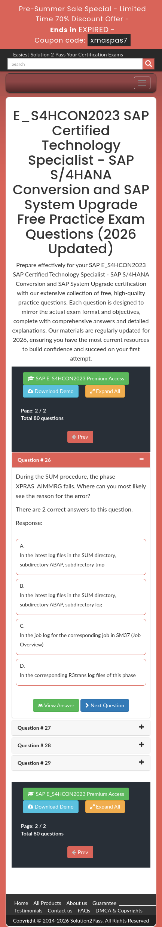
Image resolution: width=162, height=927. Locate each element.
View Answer (56, 705)
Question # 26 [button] (34, 460)
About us (76, 903)
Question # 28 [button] (34, 745)
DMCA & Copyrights (119, 910)
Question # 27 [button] (34, 727)
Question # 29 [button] (34, 763)
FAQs (84, 910)
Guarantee (104, 903)
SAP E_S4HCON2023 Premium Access (76, 378)
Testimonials (28, 910)
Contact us (60, 910)
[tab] (81, 459)
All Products (47, 903)
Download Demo (51, 391)
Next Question (104, 705)
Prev (80, 436)
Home (21, 903)
